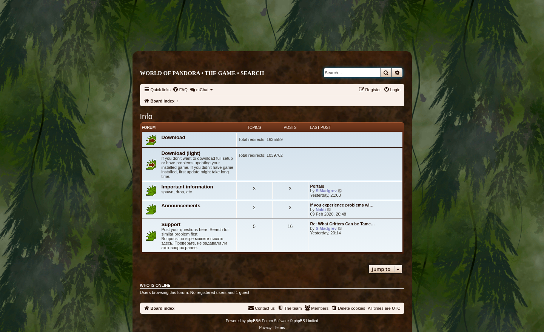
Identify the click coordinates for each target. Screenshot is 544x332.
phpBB (252, 321)
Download (173, 137)
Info (146, 116)
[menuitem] (180, 89)
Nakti (321, 209)
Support (171, 224)
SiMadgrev (326, 190)
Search (252, 73)
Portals (317, 186)
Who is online (155, 285)
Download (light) (181, 153)
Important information (187, 187)
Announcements (181, 205)
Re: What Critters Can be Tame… (342, 224)
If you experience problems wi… (342, 205)
